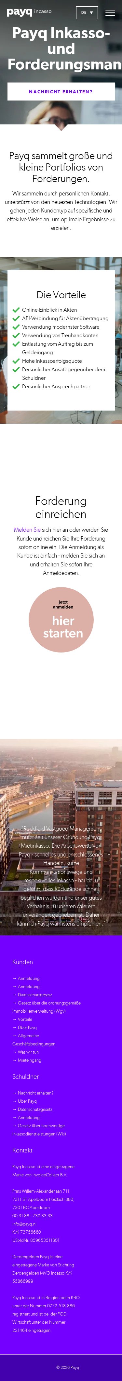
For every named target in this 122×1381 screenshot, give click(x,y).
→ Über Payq (24, 1027)
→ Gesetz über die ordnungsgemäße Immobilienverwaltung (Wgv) (46, 1007)
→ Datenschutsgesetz (32, 995)
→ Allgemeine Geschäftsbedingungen (33, 1040)
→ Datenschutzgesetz (32, 1109)
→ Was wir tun (25, 1052)
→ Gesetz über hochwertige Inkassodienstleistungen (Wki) (39, 1130)
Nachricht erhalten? (61, 92)
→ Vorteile (22, 1019)
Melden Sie (27, 530)
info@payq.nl (24, 1224)
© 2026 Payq (67, 1368)
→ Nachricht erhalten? (33, 1093)
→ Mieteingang (26, 1060)
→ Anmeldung (26, 978)
